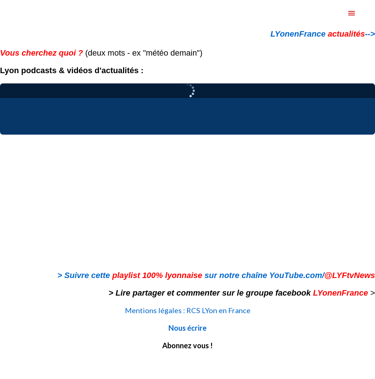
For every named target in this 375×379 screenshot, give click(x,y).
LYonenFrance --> (323, 33)
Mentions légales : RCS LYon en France (187, 310)
